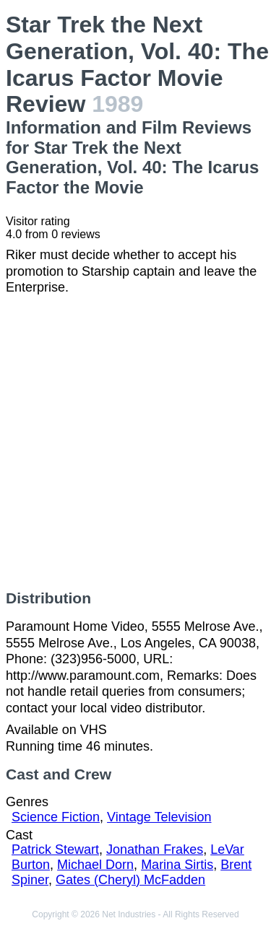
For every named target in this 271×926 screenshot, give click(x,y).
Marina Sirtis (177, 864)
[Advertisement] (135, 442)
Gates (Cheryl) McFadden (130, 880)
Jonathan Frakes (154, 849)
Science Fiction (56, 817)
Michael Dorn (95, 864)
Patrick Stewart (55, 849)
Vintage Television (159, 817)
